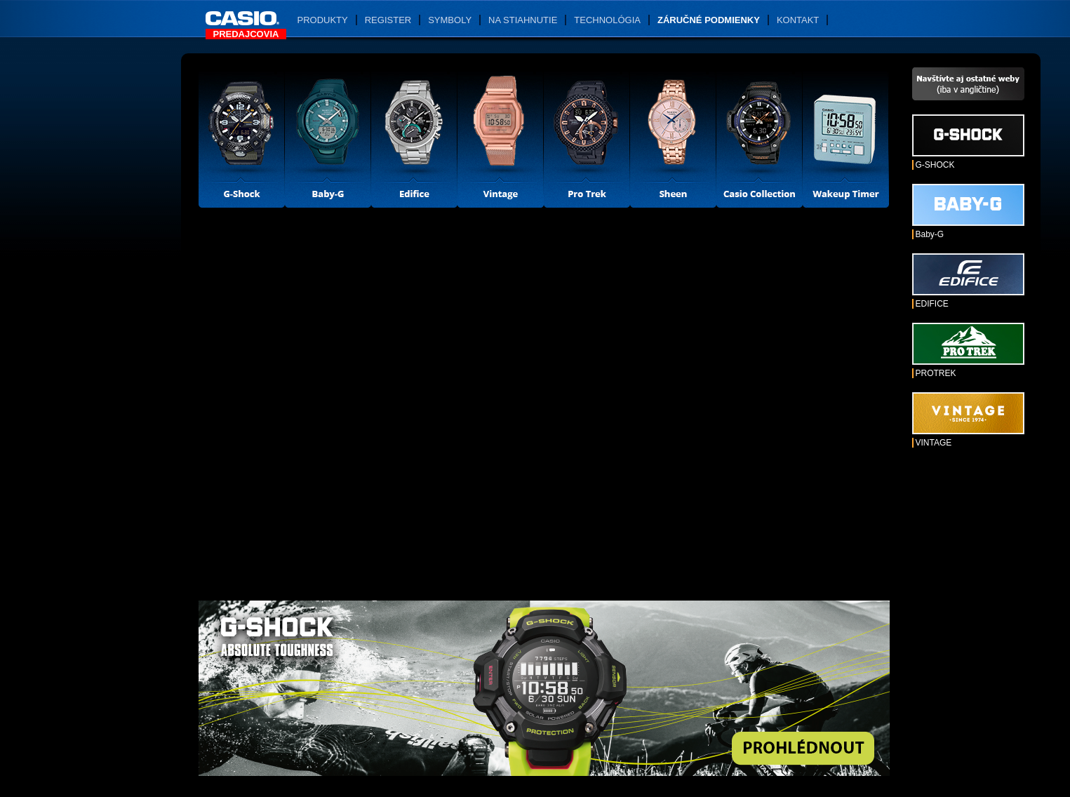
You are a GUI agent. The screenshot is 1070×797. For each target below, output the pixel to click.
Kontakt (798, 20)
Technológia (607, 20)
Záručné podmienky (708, 20)
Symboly (450, 20)
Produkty (322, 20)
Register (388, 20)
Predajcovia (246, 34)
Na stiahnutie (522, 20)
